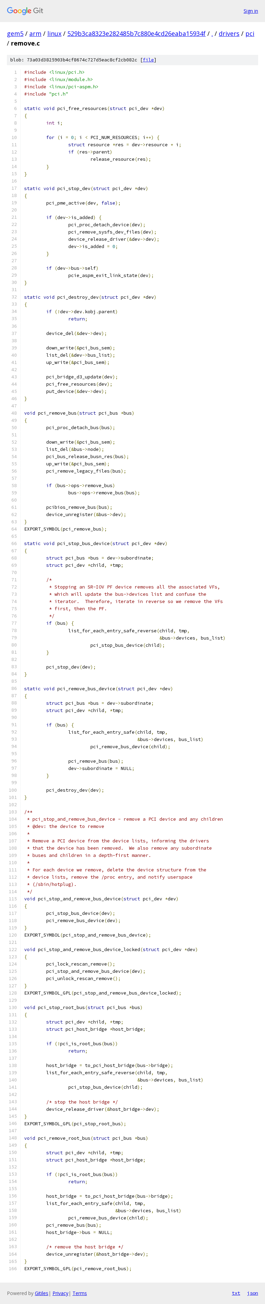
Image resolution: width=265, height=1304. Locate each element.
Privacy (60, 1293)
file (148, 60)
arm (35, 33)
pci (249, 33)
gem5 (15, 33)
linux (54, 33)
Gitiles (41, 1293)
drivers (229, 33)
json (252, 1293)
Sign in (251, 11)
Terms (79, 1293)
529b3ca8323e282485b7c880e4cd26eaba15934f (136, 33)
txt (236, 1293)
